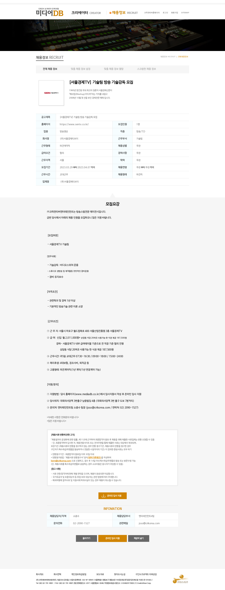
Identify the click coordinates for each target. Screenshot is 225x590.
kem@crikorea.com (61, 461)
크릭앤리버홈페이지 (152, 13)
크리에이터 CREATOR (83, 13)
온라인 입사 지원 (114, 496)
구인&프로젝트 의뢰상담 (146, 574)
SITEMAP (185, 13)
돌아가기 (86, 538)
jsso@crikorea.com (149, 523)
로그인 (165, 13)
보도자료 (100, 574)
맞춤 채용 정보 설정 (80, 69)
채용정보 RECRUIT (122, 13)
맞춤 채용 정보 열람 (113, 69)
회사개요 (39, 574)
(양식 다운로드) (94, 458)
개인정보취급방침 (78, 574)
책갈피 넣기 (139, 538)
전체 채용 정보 (50, 69)
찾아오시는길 (119, 574)
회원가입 (174, 13)
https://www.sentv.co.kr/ (74, 124)
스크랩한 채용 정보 (146, 69)
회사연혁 (57, 574)
